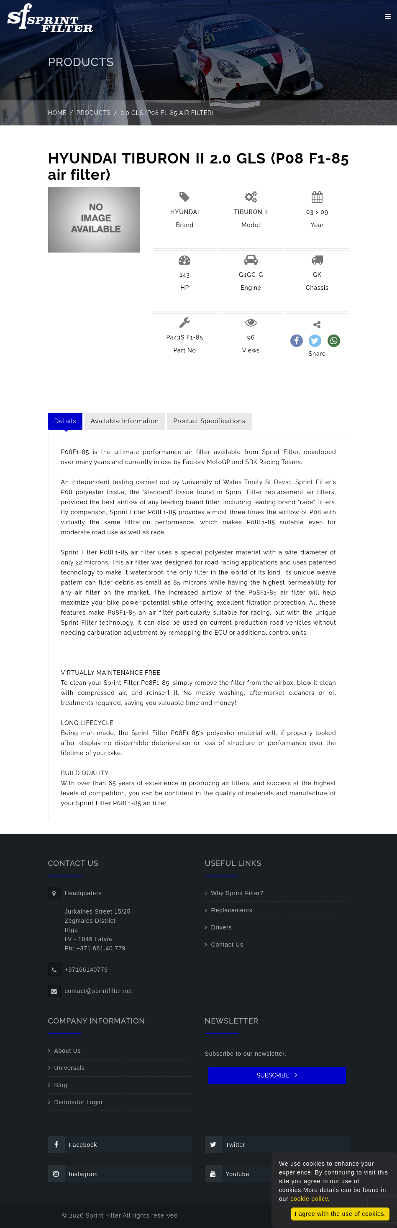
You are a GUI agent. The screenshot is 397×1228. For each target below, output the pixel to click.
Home (57, 113)
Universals (69, 1068)
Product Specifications (209, 421)
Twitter (225, 1144)
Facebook (72, 1144)
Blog (60, 1085)
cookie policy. (310, 1198)
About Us (67, 1050)
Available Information (125, 421)
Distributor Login (78, 1102)
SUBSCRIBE (277, 1075)
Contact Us (227, 944)
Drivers (221, 927)
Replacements (232, 910)
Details (65, 421)
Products (94, 113)
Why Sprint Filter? (237, 893)
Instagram (73, 1173)
